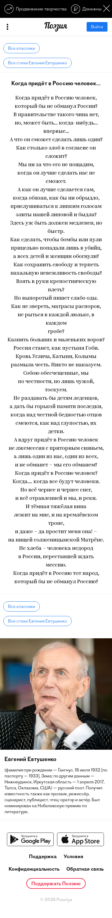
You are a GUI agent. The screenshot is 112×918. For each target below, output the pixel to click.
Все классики (21, 48)
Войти (97, 26)
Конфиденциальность (34, 869)
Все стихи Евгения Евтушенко (37, 63)
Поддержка (43, 856)
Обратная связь (85, 869)
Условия (73, 856)
